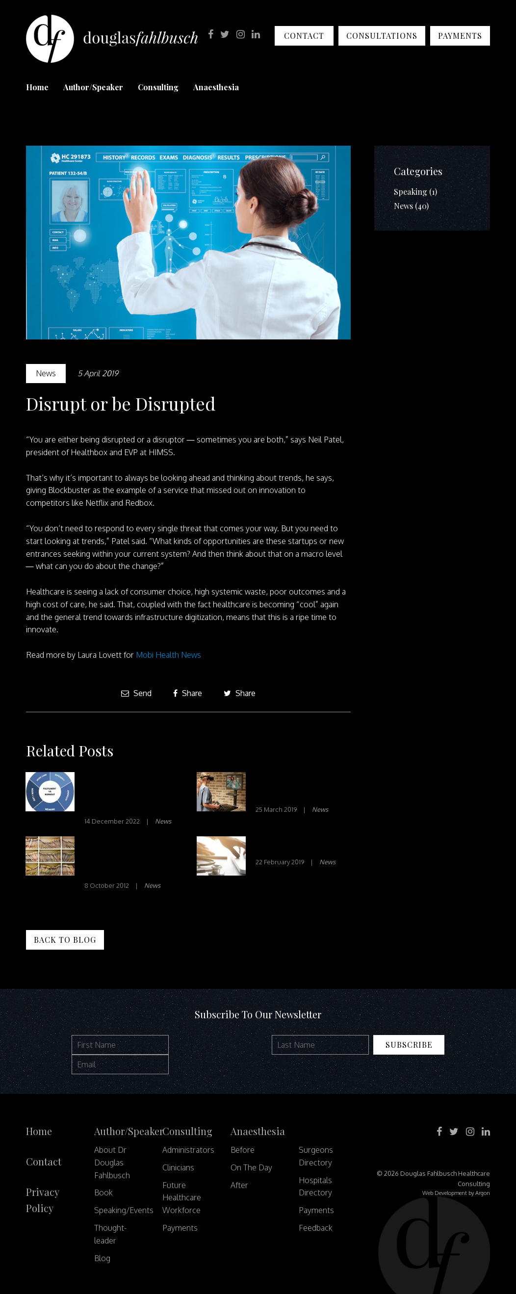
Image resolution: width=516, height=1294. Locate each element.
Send (136, 693)
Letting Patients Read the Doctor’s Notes (123, 857)
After (239, 1185)
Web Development (444, 1193)
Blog (102, 1258)
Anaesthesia (216, 87)
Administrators (188, 1150)
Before (243, 1150)
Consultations (381, 35)
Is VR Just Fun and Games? (296, 787)
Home (37, 87)
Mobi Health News (168, 655)
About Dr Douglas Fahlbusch (112, 1162)
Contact (304, 35)
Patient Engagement (301, 846)
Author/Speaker (93, 87)
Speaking (410, 191)
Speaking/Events (124, 1210)
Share (187, 693)
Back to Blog (65, 939)
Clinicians (178, 1167)
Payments (460, 35)
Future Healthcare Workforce (181, 1198)
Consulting (158, 87)
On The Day (251, 1167)
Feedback (316, 1228)
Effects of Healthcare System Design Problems (130, 793)
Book (103, 1192)
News (46, 373)
